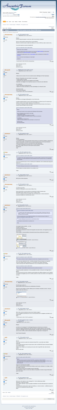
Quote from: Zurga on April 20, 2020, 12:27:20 (23, 208)
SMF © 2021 (28, 406)
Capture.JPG (19, 297)
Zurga (6, 152)
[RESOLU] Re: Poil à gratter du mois (25, 69)
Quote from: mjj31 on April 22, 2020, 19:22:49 (23, 357)
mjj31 (6, 337)
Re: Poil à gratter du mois (23, 34)
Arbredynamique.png (20, 239)
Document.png (19, 247)
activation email (11, 13)
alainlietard (7, 133)
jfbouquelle (7, 70)
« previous (50, 26)
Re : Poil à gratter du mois (23, 174)
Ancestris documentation (41, 17)
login (12, 12)
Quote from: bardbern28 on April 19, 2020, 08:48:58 (24, 47)
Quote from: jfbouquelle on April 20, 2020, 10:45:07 (24, 107)
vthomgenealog (8, 34)
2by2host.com (26, 407)
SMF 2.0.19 (24, 406)
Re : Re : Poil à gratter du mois (24, 353)
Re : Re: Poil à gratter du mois (24, 152)
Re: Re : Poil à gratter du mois (24, 253)
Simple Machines (33, 406)
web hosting (29, 407)
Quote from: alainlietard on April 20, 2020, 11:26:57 (24, 155)
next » (53, 26)
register (15, 12)
